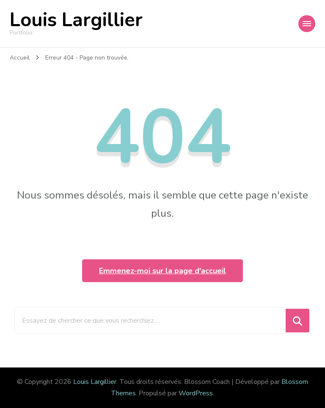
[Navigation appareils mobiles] (306, 23)
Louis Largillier (76, 20)
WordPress (196, 393)
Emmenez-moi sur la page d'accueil (162, 271)
